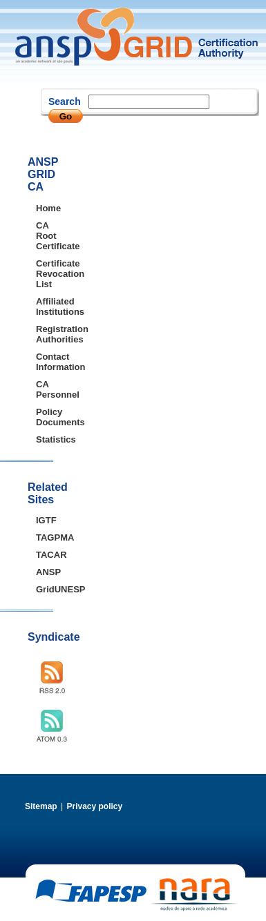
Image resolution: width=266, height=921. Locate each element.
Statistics (44, 439)
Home (44, 208)
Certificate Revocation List (44, 273)
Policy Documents (44, 417)
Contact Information (44, 361)
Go (66, 116)
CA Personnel (44, 389)
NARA (193, 894)
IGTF (44, 520)
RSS (56, 677)
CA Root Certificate (44, 235)
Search (64, 101)
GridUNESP (44, 589)
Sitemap (41, 806)
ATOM (56, 725)
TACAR (44, 555)
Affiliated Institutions (44, 306)
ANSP (44, 572)
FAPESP (91, 891)
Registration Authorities (44, 334)
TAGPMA (44, 537)
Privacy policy (94, 806)
